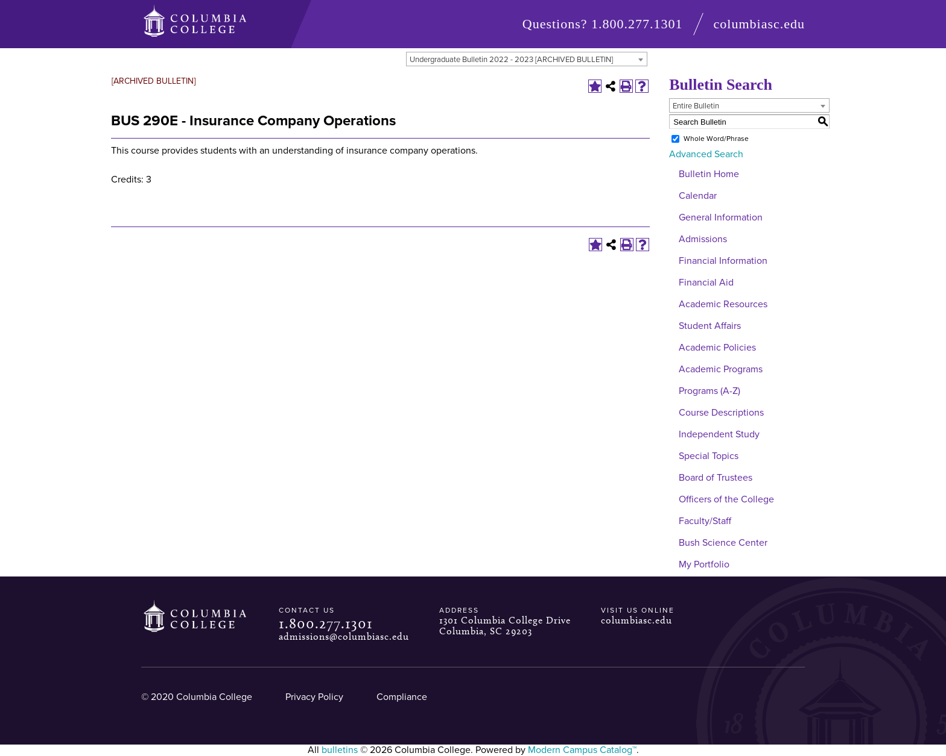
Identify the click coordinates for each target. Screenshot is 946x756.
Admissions (703, 239)
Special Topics (708, 456)
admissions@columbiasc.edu (344, 636)
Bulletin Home (709, 174)
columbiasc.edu (759, 23)
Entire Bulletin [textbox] (696, 106)
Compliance (401, 697)
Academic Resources (723, 304)
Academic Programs (721, 369)
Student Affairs (710, 326)
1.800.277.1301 (637, 23)
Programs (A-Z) (709, 391)
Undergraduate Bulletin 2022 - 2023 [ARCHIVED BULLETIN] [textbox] (511, 59)
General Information (721, 217)
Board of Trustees (715, 478)
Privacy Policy (314, 697)
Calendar (698, 196)
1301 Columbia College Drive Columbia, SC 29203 (505, 625)
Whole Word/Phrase (716, 138)
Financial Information (723, 261)
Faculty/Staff (705, 521)
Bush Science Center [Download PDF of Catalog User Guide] (723, 543)
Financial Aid (706, 282)
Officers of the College (726, 499)
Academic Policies (717, 348)
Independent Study (719, 434)
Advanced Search (706, 154)
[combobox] (526, 59)
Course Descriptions (721, 413)
